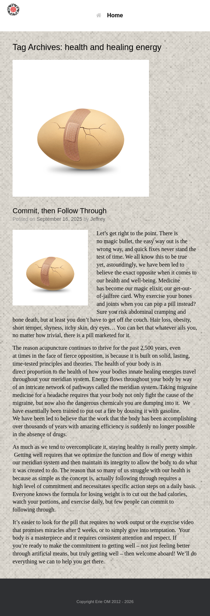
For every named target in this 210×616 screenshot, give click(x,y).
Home (109, 15)
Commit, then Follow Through (60, 211)
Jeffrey (97, 219)
